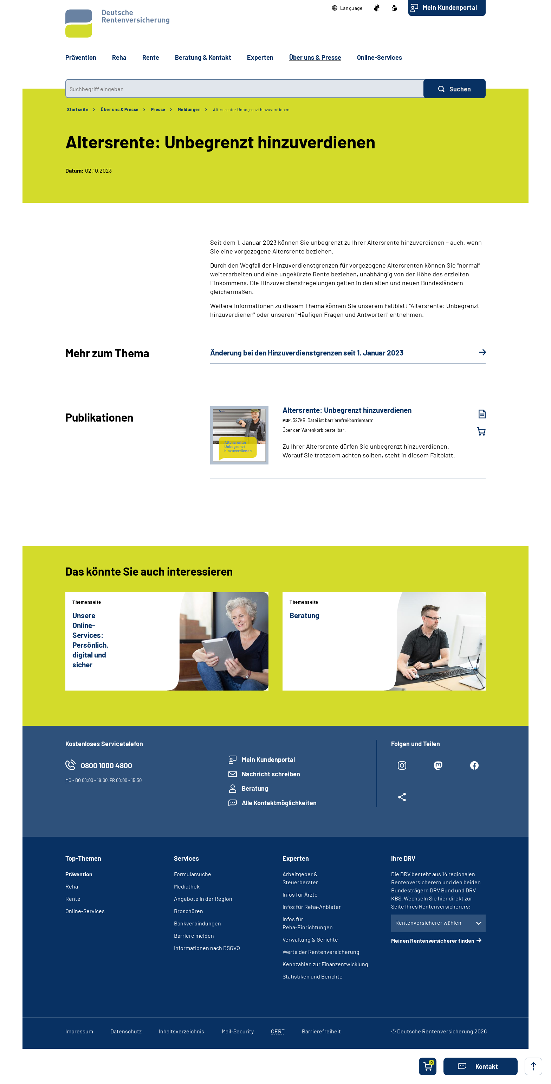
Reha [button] (119, 57)
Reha (71, 886)
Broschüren (188, 910)
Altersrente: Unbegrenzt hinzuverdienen (251, 109)
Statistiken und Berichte (313, 976)
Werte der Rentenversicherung (321, 951)
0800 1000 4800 (106, 765)
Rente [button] (150, 57)
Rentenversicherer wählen (428, 922)
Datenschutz (126, 1031)
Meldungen (189, 109)
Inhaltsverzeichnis (181, 1031)
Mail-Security (238, 1031)
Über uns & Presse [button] (315, 57)
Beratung (255, 788)
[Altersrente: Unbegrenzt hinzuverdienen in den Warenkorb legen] (477, 431)
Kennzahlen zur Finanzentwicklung (325, 964)
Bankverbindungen (197, 923)
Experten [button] (260, 57)
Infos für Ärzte (300, 894)
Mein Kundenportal (450, 7)
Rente (72, 898)
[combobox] (244, 88)
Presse (158, 109)
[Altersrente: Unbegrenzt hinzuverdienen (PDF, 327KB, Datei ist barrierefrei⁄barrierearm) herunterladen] (477, 414)
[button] (347, 8)
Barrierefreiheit (321, 1031)
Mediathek (187, 886)
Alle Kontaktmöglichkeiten (279, 803)
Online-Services (379, 57)
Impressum (79, 1031)
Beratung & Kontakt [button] (203, 57)
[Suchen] (454, 88)
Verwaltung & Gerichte (310, 939)
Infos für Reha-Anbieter (312, 906)
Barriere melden (194, 935)
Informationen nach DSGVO (207, 947)
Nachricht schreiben (271, 774)
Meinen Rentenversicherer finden (432, 940)
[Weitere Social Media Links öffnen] (402, 800)
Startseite (78, 109)
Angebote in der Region (203, 898)
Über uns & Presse (120, 109)
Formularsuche (192, 874)
